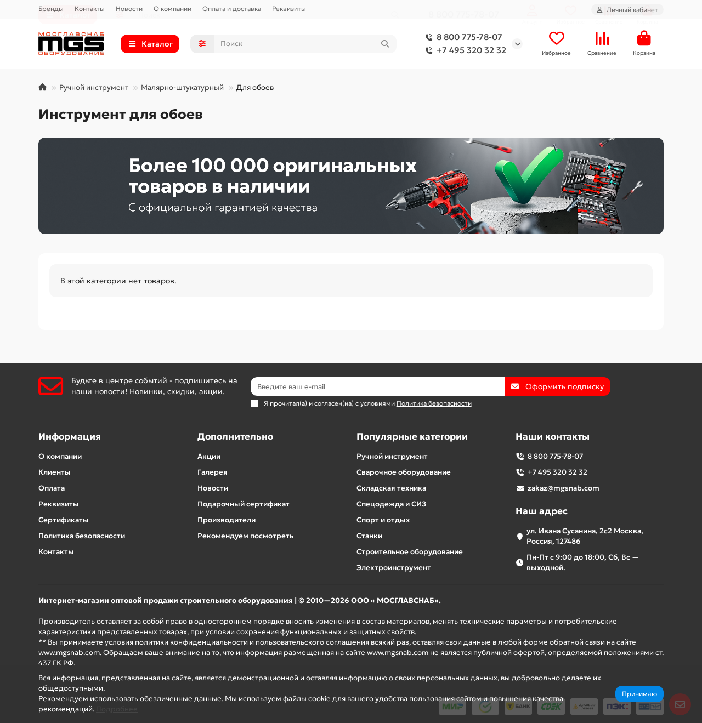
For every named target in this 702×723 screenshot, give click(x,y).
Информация (69, 436)
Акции (208, 456)
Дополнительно (235, 436)
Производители (226, 520)
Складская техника (391, 488)
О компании (172, 8)
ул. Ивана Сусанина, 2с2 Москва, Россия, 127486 (584, 536)
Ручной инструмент (93, 90)
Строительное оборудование (409, 551)
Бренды (51, 8)
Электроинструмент (393, 567)
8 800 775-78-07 (461, 39)
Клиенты (54, 472)
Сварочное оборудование (403, 472)
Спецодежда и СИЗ (391, 504)
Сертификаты (63, 520)
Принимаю (639, 694)
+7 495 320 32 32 (463, 52)
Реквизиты (289, 8)
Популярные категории (412, 436)
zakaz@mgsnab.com (563, 488)
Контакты (90, 8)
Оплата (51, 488)
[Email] (378, 386)
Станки (369, 535)
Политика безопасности (81, 535)
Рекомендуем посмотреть (245, 535)
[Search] (305, 45)
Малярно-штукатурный (182, 90)
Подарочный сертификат (243, 504)
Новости (129, 8)
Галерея (212, 472)
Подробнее (117, 709)
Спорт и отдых (383, 520)
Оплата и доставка (231, 8)
